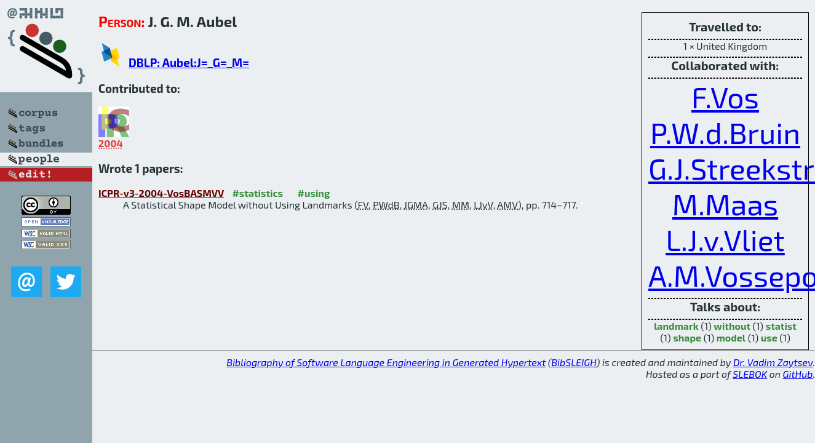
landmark (676, 326)
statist (781, 326)
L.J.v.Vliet (725, 239)
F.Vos (725, 96)
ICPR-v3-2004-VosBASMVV (161, 193)
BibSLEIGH (573, 362)
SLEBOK (750, 374)
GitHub (798, 374)
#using (314, 193)
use (769, 337)
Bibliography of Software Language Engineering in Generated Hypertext (386, 362)
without (732, 326)
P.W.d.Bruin (725, 132)
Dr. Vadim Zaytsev (773, 362)
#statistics (257, 193)
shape (687, 337)
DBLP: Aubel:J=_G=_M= (189, 62)
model (731, 337)
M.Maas (725, 204)
